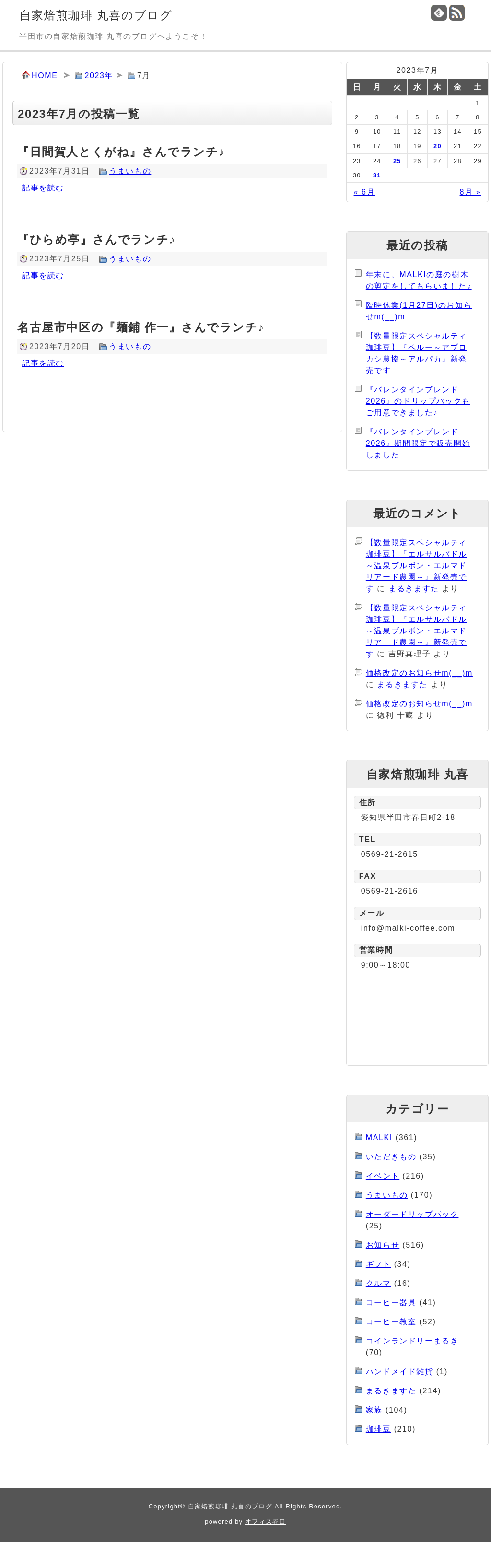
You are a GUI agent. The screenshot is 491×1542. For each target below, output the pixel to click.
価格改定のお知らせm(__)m (419, 673)
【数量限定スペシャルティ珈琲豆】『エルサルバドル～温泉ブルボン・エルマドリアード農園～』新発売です (416, 565)
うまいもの (130, 171)
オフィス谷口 (265, 1521)
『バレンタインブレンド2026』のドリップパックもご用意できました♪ (418, 401)
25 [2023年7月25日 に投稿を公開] (397, 160)
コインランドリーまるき (412, 1341)
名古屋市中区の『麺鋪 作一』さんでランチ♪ (140, 327)
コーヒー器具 (391, 1302)
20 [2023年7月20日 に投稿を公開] (437, 146)
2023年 (98, 75)
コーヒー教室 (391, 1322)
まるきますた (413, 588)
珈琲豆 (378, 1429)
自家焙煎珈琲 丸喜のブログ (95, 15)
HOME (45, 75)
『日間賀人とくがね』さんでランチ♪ (121, 151)
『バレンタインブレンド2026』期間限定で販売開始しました (418, 443)
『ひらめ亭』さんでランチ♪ (96, 239)
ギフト (378, 1264)
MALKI (379, 1137)
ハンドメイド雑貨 (399, 1371)
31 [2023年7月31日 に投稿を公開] (377, 175)
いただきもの (391, 1157)
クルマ (378, 1283)
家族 (374, 1410)
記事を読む (43, 188)
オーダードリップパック (412, 1214)
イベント (382, 1176)
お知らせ (382, 1245)
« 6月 (364, 192)
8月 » (470, 192)
